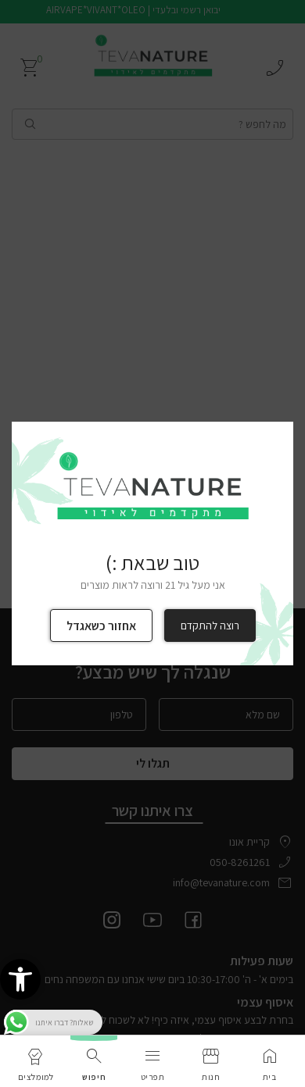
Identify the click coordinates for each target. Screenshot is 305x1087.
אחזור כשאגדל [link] (101, 626)
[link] (20, 979)
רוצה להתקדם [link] (210, 625)
